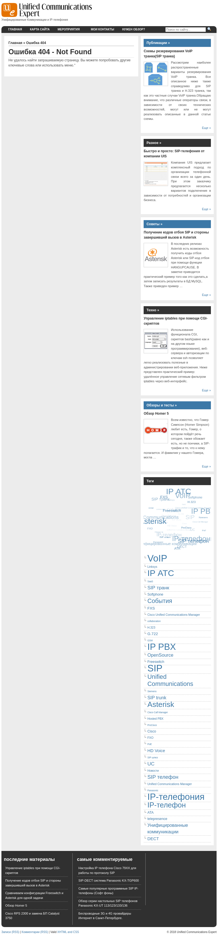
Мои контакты (102, 29)
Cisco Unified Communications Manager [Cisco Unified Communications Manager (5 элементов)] (173, 614)
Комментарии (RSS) (35, 932)
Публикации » (158, 43)
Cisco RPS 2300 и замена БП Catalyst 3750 (32, 916)
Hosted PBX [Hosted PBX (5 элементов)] (155, 718)
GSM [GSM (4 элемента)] (150, 640)
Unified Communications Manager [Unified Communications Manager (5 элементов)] (169, 784)
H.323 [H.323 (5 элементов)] (151, 627)
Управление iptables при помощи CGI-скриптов (32, 870)
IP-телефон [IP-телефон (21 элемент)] (166, 805)
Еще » (206, 128)
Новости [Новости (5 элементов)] (153, 770)
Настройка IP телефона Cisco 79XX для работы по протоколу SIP (107, 870)
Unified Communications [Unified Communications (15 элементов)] (170, 680)
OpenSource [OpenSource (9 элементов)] (160, 655)
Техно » (152, 310)
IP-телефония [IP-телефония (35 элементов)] (175, 797)
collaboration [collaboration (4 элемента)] (154, 621)
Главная (15, 29)
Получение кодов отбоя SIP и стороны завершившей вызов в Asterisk (33, 883)
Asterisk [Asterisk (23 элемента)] (160, 704)
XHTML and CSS (68, 932)
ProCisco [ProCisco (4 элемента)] (152, 725)
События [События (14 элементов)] (159, 601)
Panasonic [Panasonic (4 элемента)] (152, 790)
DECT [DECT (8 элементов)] (153, 838)
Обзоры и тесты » (161, 405)
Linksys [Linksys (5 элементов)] (152, 566)
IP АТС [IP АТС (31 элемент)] (160, 573)
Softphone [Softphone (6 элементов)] (155, 594)
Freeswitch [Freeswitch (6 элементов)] (155, 662)
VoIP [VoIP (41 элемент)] (157, 558)
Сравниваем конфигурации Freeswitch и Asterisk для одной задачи (34, 895)
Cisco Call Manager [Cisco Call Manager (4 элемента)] (157, 712)
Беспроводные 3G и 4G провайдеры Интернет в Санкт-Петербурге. (104, 916)
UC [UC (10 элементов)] (150, 764)
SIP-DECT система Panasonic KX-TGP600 (108, 880)
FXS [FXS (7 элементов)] (151, 608)
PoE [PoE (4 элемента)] (149, 744)
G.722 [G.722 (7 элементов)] (152, 634)
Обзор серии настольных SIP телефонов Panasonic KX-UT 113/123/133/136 (107, 903)
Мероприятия (71, 29)
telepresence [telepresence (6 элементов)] (157, 819)
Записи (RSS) (10, 932)
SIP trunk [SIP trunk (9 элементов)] (156, 697)
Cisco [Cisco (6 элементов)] (151, 731)
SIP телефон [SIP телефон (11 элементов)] (162, 777)
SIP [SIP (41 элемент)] (154, 668)
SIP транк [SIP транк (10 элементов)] (158, 587)
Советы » (154, 224)
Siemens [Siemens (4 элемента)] (151, 691)
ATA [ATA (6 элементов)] (150, 813)
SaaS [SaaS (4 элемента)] (150, 581)
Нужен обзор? (133, 29)
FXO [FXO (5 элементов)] (150, 737)
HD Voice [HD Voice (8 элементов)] (156, 750)
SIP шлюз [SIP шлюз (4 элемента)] (152, 757)
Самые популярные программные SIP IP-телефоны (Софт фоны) (108, 891)
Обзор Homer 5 (156, 414)
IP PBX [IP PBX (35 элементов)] (161, 647)
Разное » (153, 143)
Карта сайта (40, 29)
